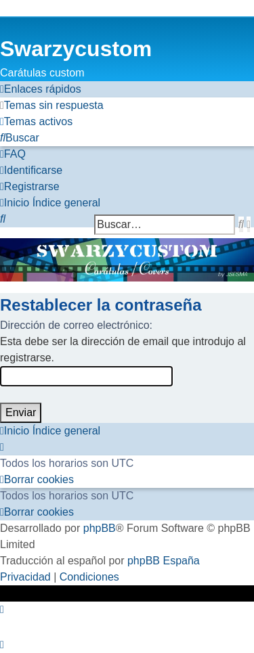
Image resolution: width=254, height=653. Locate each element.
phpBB (99, 528)
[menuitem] (52, 105)
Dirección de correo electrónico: (76, 325)
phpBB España (163, 560)
